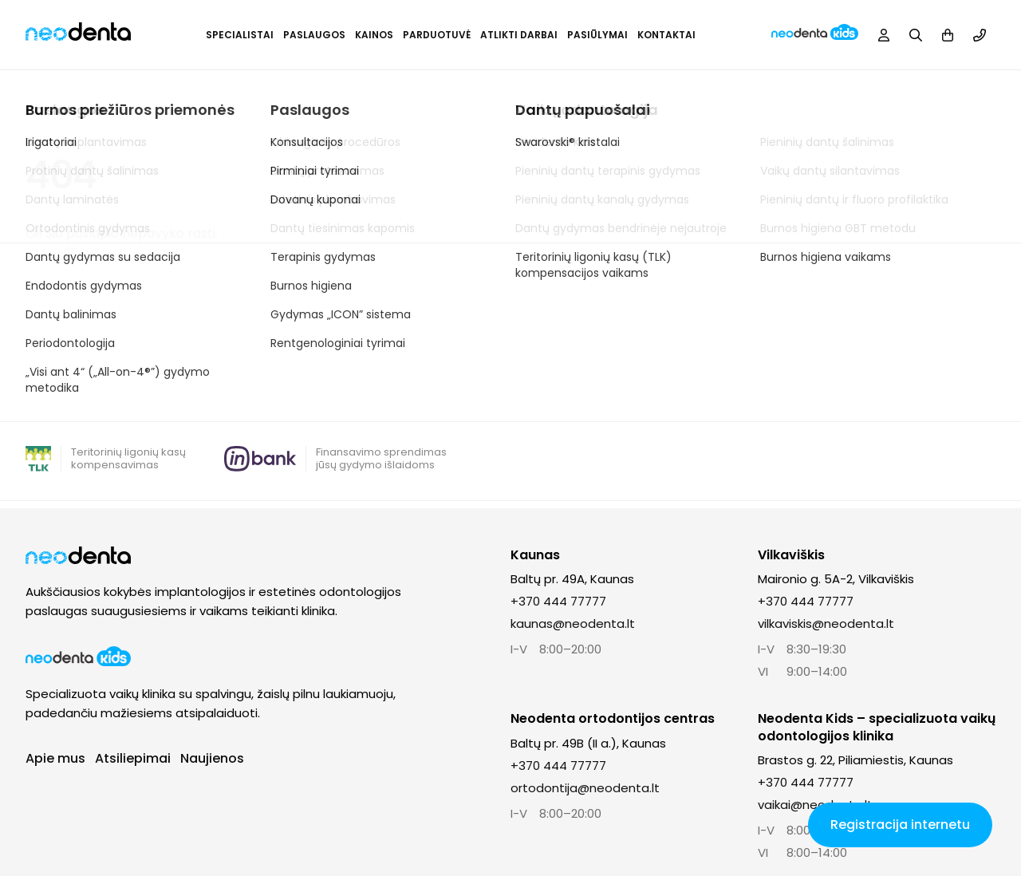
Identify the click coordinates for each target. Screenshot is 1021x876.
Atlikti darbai (519, 34)
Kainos (374, 34)
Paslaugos (314, 34)
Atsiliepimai (133, 758)
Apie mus (55, 758)
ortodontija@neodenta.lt (585, 787)
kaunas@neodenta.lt (572, 623)
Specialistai (240, 34)
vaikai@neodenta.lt (815, 804)
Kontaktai (666, 34)
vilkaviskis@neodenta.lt (826, 623)
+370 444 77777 (558, 601)
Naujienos (212, 758)
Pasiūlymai (597, 34)
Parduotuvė (437, 34)
